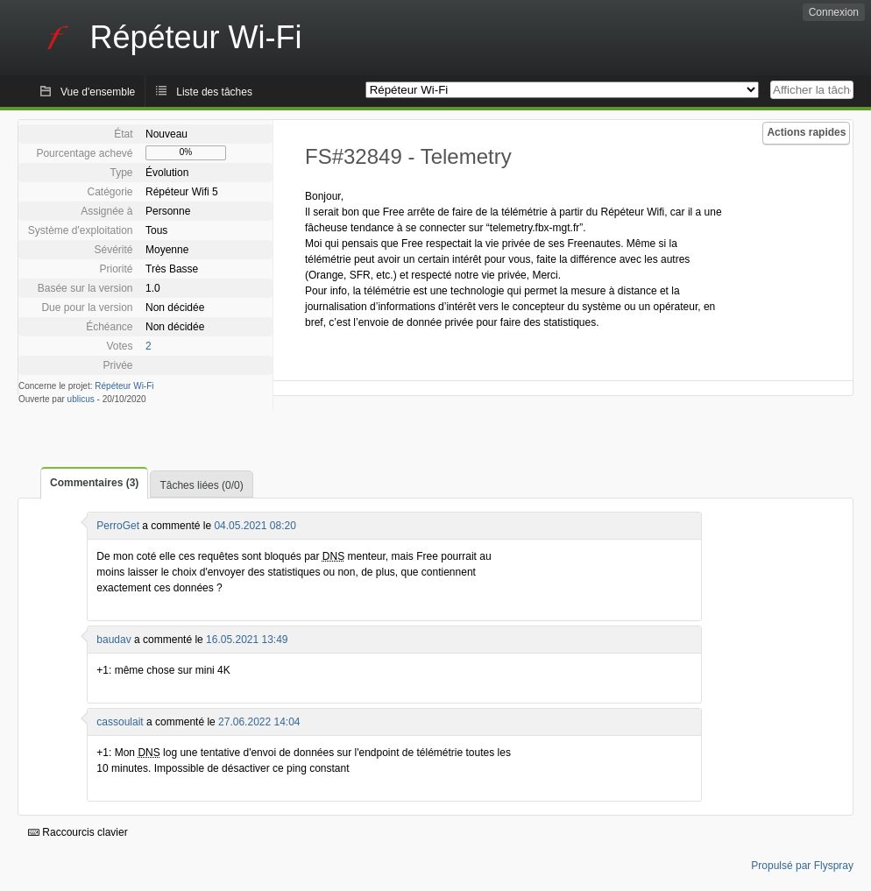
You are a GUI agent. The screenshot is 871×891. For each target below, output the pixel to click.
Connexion (834, 12)
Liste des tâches (214, 92)
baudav (113, 639)
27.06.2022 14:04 (259, 722)
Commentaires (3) (94, 483)
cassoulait (119, 722)
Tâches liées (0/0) (201, 485)
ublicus (81, 399)
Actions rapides (806, 132)
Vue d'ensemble (97, 92)
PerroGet (117, 526)
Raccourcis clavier (78, 832)
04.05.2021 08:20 (254, 526)
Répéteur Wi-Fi (124, 386)
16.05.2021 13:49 (246, 639)
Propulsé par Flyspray (802, 865)
